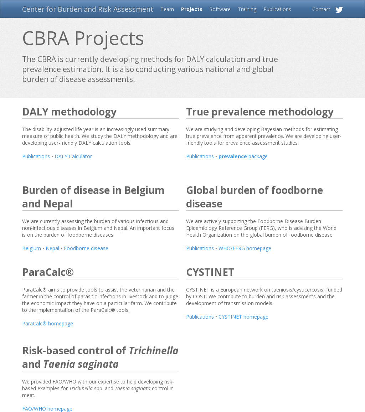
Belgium (31, 248)
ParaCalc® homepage (47, 323)
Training (247, 9)
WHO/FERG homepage (245, 248)
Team (167, 9)
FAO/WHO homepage (47, 408)
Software (220, 9)
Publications (277, 9)
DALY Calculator (73, 156)
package (243, 156)
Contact (321, 9)
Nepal (52, 248)
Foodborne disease (86, 248)
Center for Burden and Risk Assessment (87, 9)
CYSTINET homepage (243, 316)
